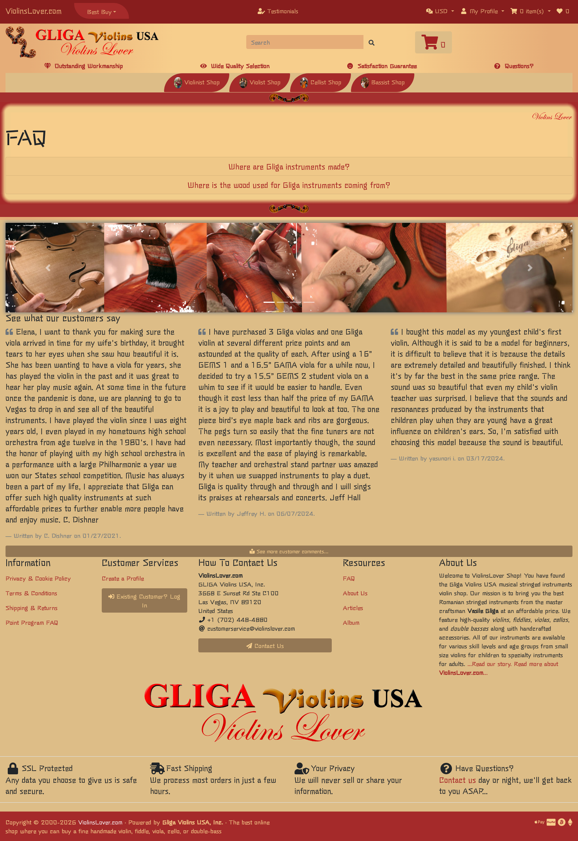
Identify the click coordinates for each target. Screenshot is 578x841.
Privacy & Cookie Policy (38, 578)
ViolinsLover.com (34, 10)
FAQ (349, 578)
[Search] (305, 42)
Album (351, 622)
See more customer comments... (289, 551)
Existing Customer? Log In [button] (144, 600)
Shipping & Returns (32, 607)
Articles (353, 607)
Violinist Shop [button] (197, 81)
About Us (355, 592)
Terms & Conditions (31, 592)
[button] (440, 10)
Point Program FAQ (32, 622)
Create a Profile (123, 578)
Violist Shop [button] (260, 81)
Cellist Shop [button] (320, 81)
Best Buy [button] (99, 11)
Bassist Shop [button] (383, 81)
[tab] (289, 166)
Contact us (457, 779)
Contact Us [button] (265, 645)
